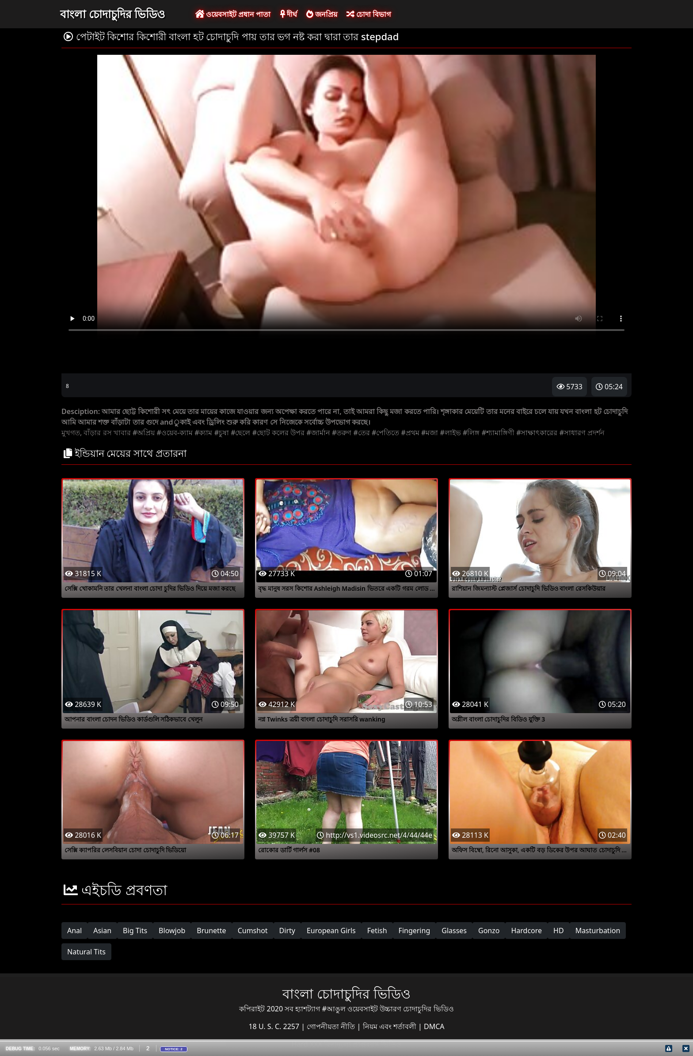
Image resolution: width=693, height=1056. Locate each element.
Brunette (211, 930)
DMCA (434, 1026)
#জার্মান (318, 432)
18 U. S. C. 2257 (274, 1026)
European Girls (331, 930)
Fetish (377, 930)
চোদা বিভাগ (368, 14)
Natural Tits (86, 952)
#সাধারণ (573, 432)
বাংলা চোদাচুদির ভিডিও (112, 13)
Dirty (287, 930)
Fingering (414, 930)
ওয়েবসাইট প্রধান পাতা (232, 14)
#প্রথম (410, 432)
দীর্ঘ (288, 14)
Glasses (454, 930)
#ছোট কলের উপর (278, 432)
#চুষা (221, 432)
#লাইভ (450, 432)
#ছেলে (240, 432)
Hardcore (526, 930)
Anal (74, 930)
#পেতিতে (385, 432)
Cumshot (253, 930)
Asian (102, 930)
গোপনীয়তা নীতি (332, 1026)
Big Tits (135, 930)
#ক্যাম (203, 432)
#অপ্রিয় (144, 432)
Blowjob (172, 930)
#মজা (429, 432)
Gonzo (488, 930)
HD (558, 930)
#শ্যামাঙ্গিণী (498, 432)
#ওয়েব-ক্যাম (174, 432)
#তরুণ (341, 432)
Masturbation (598, 930)
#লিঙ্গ (471, 432)
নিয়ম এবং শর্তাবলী (390, 1026)
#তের (362, 432)
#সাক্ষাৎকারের (536, 432)
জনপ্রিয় (321, 14)
